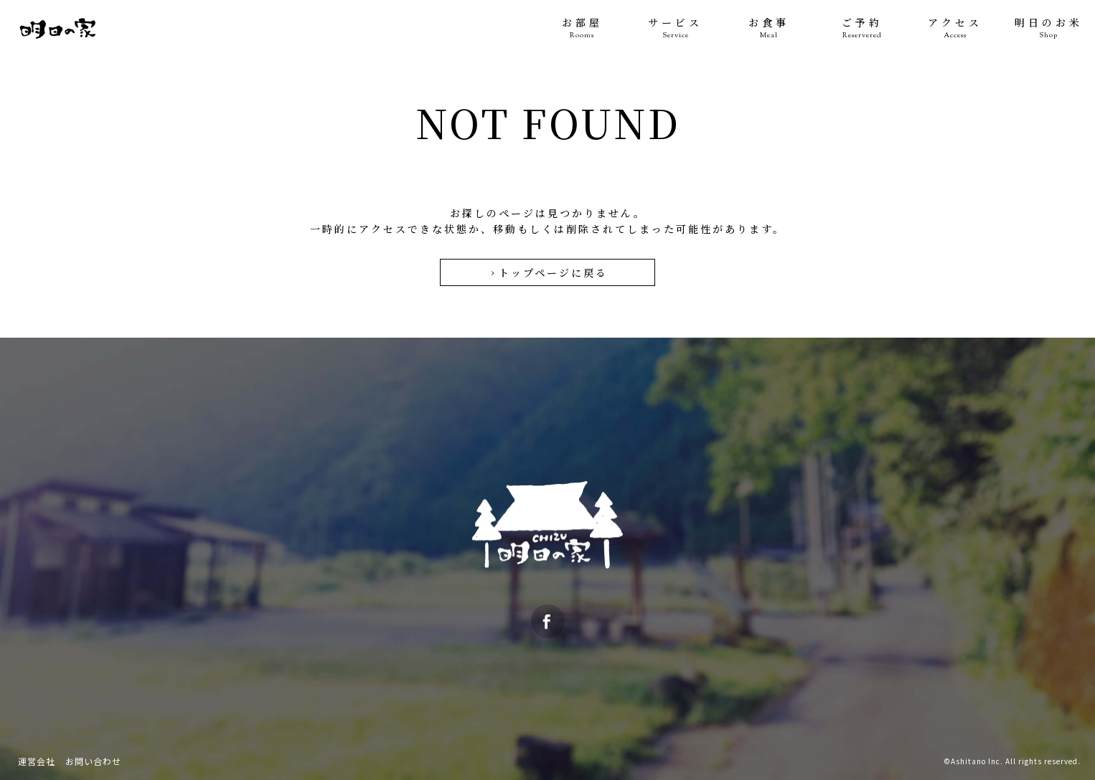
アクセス (955, 28)
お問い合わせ (93, 761)
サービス (675, 28)
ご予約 (861, 28)
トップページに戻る (548, 272)
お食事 (768, 28)
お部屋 (582, 28)
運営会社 (36, 761)
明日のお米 (1048, 28)
